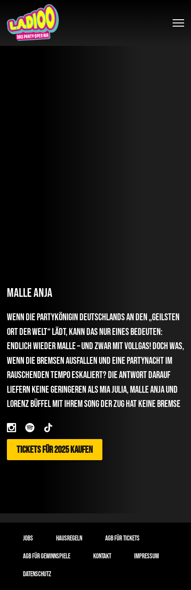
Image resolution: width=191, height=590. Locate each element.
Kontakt (102, 556)
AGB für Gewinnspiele (46, 556)
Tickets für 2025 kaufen (55, 450)
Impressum (146, 556)
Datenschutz (37, 574)
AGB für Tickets (122, 538)
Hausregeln (69, 538)
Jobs (28, 538)
